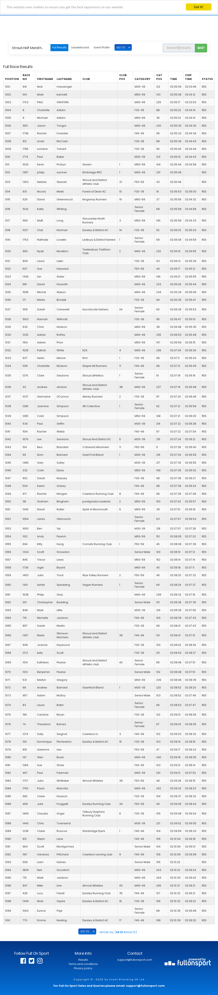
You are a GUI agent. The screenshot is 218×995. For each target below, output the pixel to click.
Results (83, 960)
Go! (201, 47)
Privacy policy (83, 968)
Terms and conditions (83, 964)
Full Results (59, 47)
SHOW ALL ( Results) (118, 932)
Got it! (198, 7)
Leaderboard (80, 47)
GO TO (120, 47)
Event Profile (102, 47)
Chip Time (188, 77)
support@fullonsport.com (134, 960)
